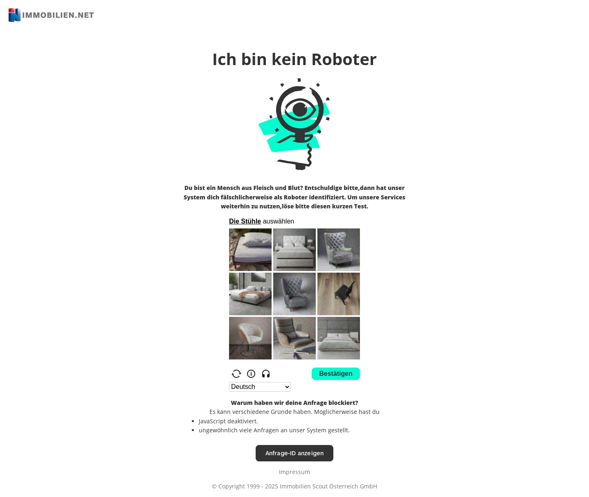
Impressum (294, 472)
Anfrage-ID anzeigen (294, 453)
